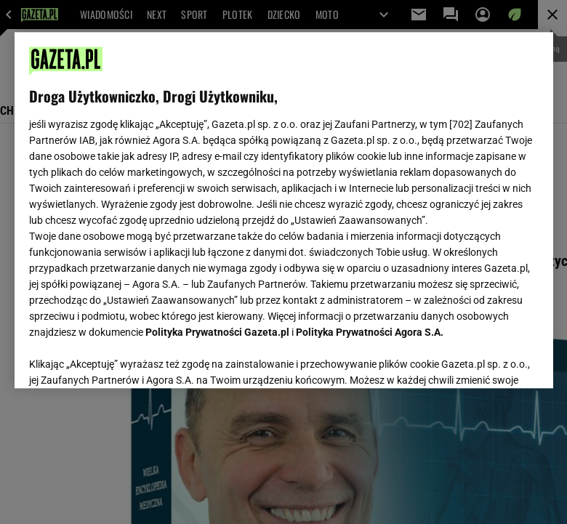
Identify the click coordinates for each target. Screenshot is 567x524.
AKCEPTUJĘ (489, 360)
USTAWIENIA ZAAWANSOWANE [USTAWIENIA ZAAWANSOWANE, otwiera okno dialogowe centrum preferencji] (124, 359)
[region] (284, 210)
